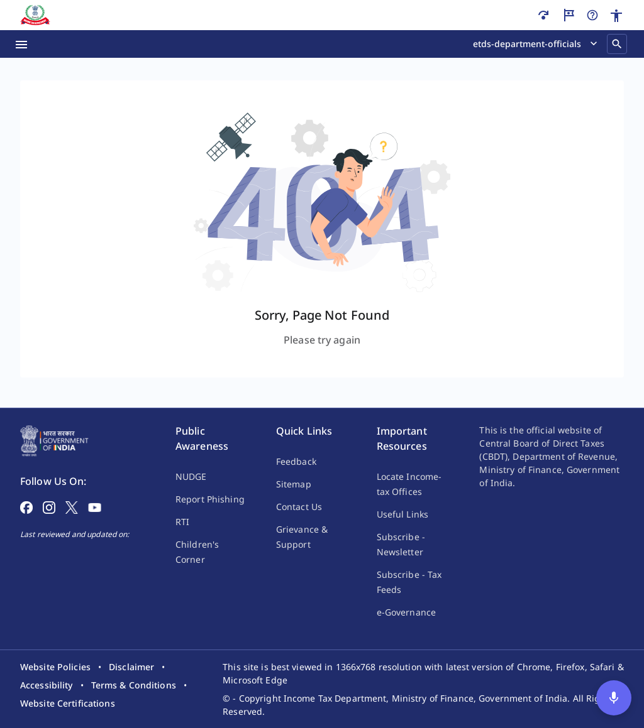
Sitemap (293, 484)
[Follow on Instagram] (49, 506)
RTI (182, 522)
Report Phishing (210, 499)
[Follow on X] (71, 506)
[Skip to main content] (543, 15)
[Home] (35, 15)
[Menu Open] (21, 44)
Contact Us (299, 507)
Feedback (296, 461)
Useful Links (402, 514)
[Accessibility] (616, 15)
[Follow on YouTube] (94, 506)
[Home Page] (54, 440)
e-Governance (406, 612)
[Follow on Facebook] (26, 506)
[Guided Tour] (568, 15)
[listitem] (55, 666)
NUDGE (191, 476)
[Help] (592, 15)
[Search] (617, 44)
